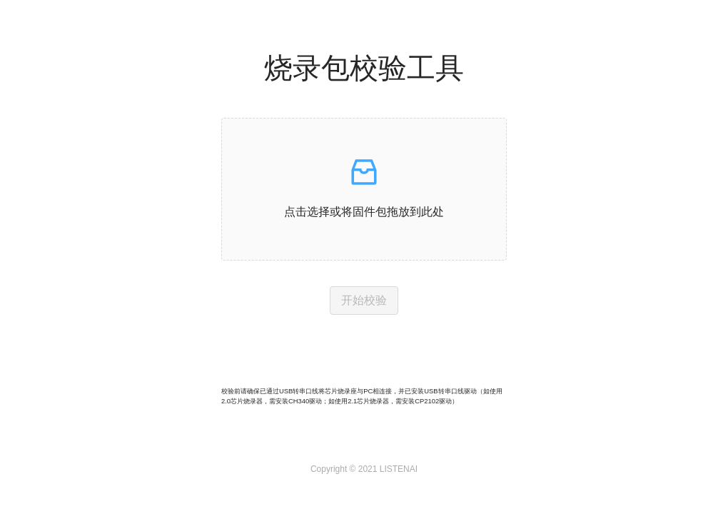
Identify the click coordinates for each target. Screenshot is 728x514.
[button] (364, 189)
